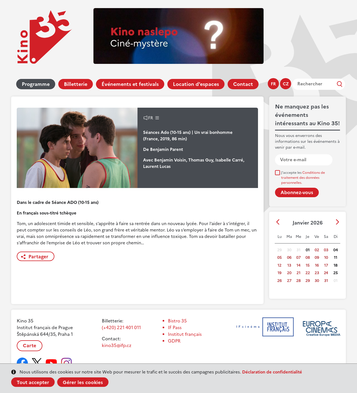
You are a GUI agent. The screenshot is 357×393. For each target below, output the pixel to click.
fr (273, 84)
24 (326, 273)
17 (326, 265)
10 (326, 258)
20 (289, 273)
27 (289, 281)
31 (326, 281)
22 (307, 273)
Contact (243, 84)
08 (307, 258)
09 (317, 258)
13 (289, 265)
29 (307, 281)
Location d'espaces (196, 84)
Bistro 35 (177, 320)
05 (279, 258)
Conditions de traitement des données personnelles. (303, 177)
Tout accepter (33, 382)
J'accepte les (303, 177)
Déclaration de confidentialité (272, 372)
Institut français (185, 334)
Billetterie (75, 84)
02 (317, 250)
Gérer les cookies (83, 382)
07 (298, 258)
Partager (38, 256)
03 (326, 250)
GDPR (174, 340)
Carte (29, 345)
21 (298, 273)
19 (279, 273)
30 (317, 281)
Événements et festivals (130, 84)
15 (308, 265)
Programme (36, 84)
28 (298, 281)
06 (289, 258)
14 (298, 265)
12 (279, 265)
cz (286, 84)
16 (317, 265)
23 (317, 273)
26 (279, 281)
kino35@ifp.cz (116, 345)
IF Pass (175, 327)
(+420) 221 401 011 (121, 327)
